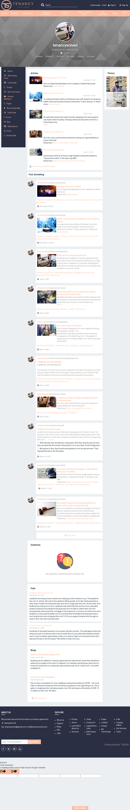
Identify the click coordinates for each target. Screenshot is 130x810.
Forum (8, 117)
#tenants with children (46, 346)
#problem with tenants (64, 523)
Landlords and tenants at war (49, 429)
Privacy (74, 719)
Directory (75, 732)
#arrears (64, 236)
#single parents (86, 346)
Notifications (13, 126)
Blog (8, 122)
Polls (118, 719)
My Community (14, 92)
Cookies (104, 723)
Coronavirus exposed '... (55, 149)
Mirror (46, 125)
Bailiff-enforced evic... (54, 93)
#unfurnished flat (94, 379)
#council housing (52, 309)
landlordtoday (58, 86)
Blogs (59, 727)
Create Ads (12, 83)
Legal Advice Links (91, 727)
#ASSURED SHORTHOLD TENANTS (69, 273)
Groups (9, 87)
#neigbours (74, 346)
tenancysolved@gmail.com (15, 727)
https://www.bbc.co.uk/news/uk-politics (69, 161)
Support (60, 723)
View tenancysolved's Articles (43, 166)
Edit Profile (12, 113)
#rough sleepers (83, 485)
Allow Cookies (80, 808)
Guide (88, 719)
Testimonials (95, 5)
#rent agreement (53, 275)
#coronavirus (70, 485)
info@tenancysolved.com (37, 727)
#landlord (40, 200)
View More (71, 535)
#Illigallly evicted (81, 523)
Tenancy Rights (119, 724)
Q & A (104, 5)
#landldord (72, 413)
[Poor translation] (13, 771)
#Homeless (80, 309)
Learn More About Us (76, 727)
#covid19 (82, 236)
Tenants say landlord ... (54, 131)
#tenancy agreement (45, 273)
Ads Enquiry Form (10, 77)
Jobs (59, 733)
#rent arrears (59, 200)
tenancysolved (43, 183)
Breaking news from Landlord (69, 187)
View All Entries (40, 698)
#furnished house (44, 381)
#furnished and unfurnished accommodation (55, 379)
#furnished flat (80, 379)
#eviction (50, 523)
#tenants (49, 200)
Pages (9, 104)
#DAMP (71, 309)
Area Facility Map (13, 108)
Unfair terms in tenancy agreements (71, 255)
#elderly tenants (62, 346)
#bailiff (57, 236)
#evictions (70, 200)
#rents (91, 200)
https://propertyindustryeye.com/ (80, 518)
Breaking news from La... (55, 77)
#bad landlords (81, 200)
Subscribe (34, 742)
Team (118, 732)
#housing (40, 413)
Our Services (121, 728)
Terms (74, 723)
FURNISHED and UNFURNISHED (49, 362)
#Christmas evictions (51, 239)
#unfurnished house (60, 381)
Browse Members (9, 97)
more (52, 440)
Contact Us (90, 723)
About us (60, 720)
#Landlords (41, 523)
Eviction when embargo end (40, 625)
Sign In (10, 71)
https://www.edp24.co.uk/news (65, 143)
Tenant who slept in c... (54, 111)
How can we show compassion (69, 326)
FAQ (58, 730)
